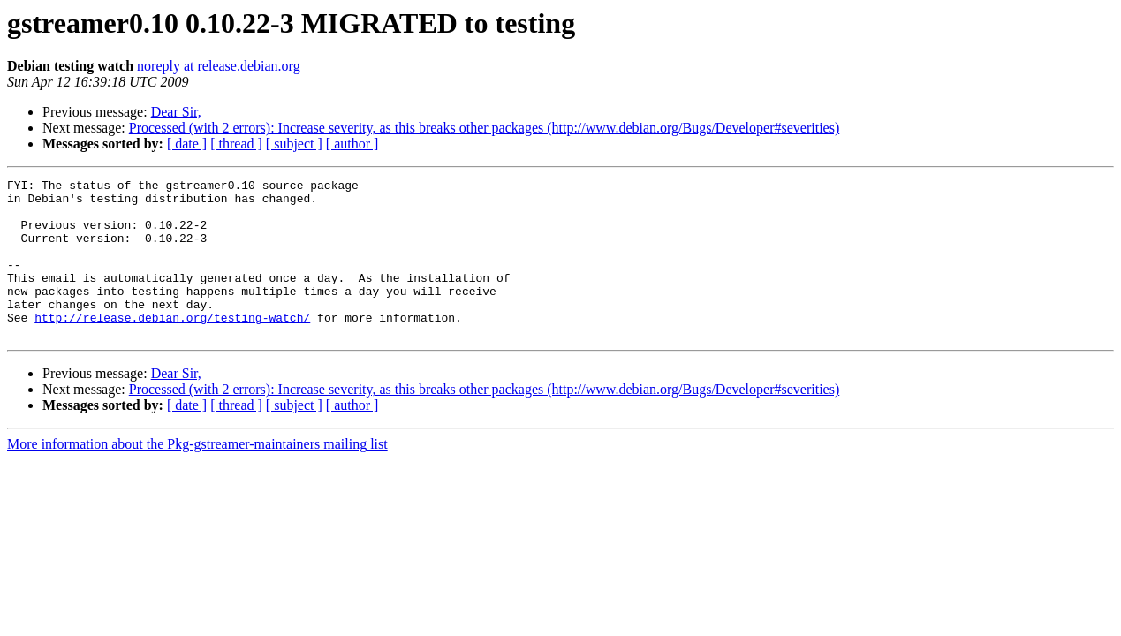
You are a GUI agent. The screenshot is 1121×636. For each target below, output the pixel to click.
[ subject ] (294, 143)
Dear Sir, (176, 111)
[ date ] (187, 143)
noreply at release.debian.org (218, 65)
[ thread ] (236, 143)
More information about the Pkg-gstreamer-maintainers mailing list (197, 475)
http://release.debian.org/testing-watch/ (172, 346)
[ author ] (352, 143)
